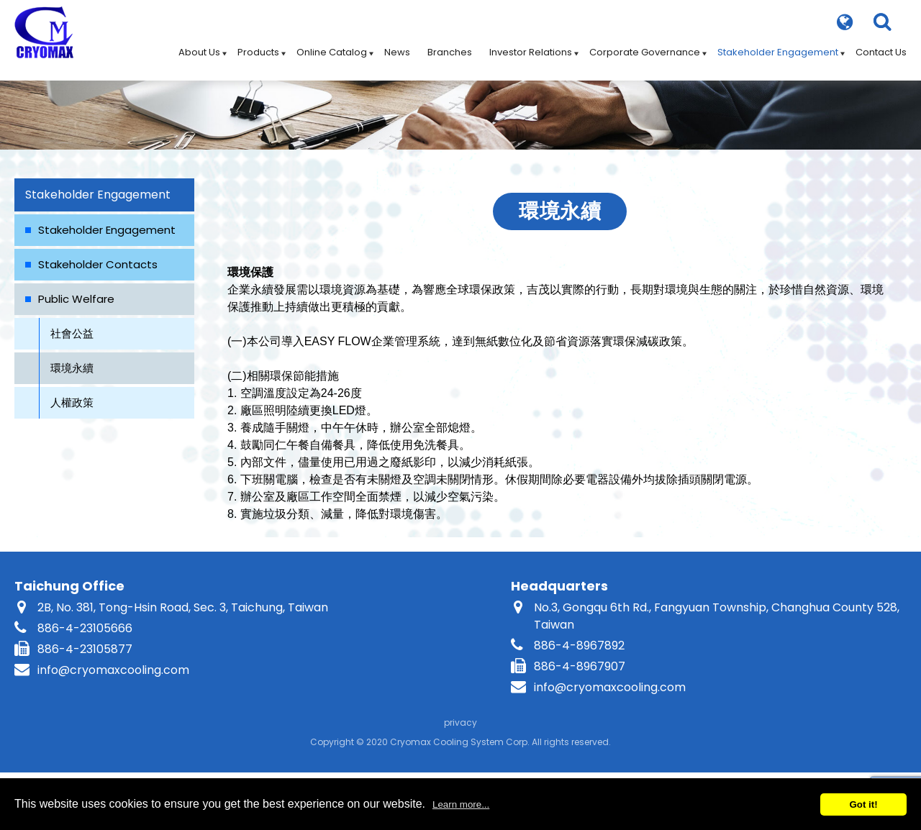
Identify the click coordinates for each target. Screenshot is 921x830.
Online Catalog (331, 46)
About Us (199, 46)
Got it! (863, 804)
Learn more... (460, 804)
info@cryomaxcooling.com (113, 670)
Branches (449, 46)
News (397, 46)
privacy (460, 722)
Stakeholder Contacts (98, 264)
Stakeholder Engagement (777, 46)
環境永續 (72, 367)
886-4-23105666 (84, 628)
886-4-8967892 (579, 645)
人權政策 (72, 402)
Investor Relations (530, 46)
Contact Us (881, 46)
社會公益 (72, 333)
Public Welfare (76, 298)
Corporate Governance (644, 46)
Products (258, 46)
